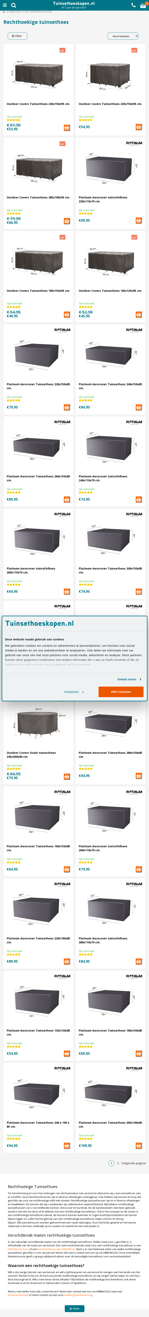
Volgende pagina (133, 1163)
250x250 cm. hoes (18, 1249)
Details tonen (127, 679)
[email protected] (18, 1295)
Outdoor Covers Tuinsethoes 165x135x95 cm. (110, 291)
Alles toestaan (121, 692)
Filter (17, 36)
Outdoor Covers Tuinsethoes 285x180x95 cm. (38, 197)
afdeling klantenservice (78, 1295)
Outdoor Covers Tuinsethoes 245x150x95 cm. (38, 104)
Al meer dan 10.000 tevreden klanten (27, 11)
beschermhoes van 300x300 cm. (57, 1249)
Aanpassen (74, 692)
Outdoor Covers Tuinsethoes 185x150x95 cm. (38, 291)
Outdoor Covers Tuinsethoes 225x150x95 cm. (110, 104)
